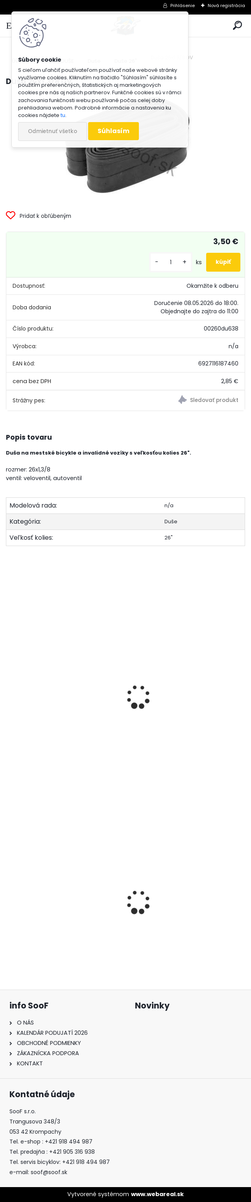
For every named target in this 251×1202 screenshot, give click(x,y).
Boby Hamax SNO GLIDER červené (62, 917)
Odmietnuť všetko (52, 131)
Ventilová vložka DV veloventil (57, 695)
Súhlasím (113, 130)
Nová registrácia (226, 5)
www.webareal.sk (157, 1194)
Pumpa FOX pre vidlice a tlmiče (181, 942)
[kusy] (171, 262)
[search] (237, 25)
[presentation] (9, 686)
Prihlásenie (182, 5)
